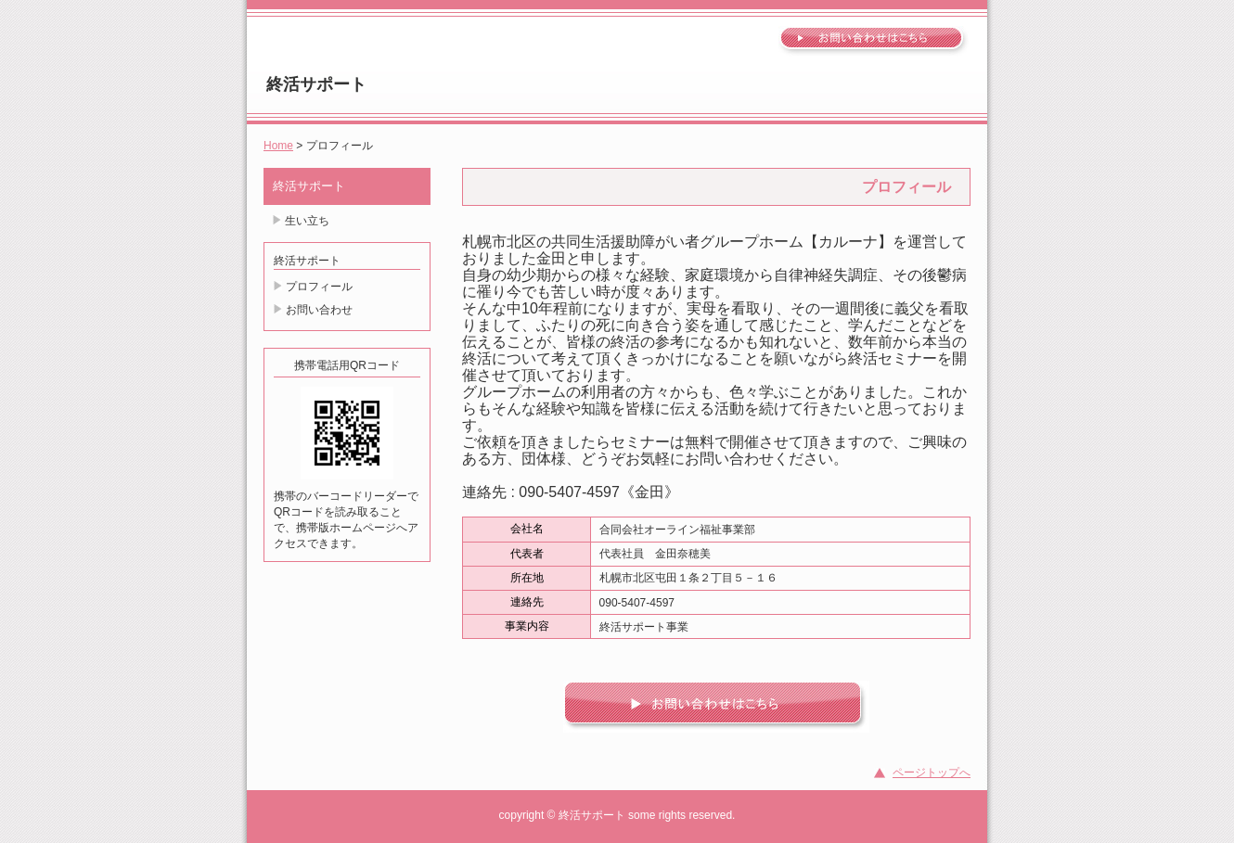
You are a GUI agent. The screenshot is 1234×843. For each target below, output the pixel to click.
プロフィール (319, 286)
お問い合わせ (319, 309)
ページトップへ (931, 772)
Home (278, 145)
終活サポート (316, 84)
